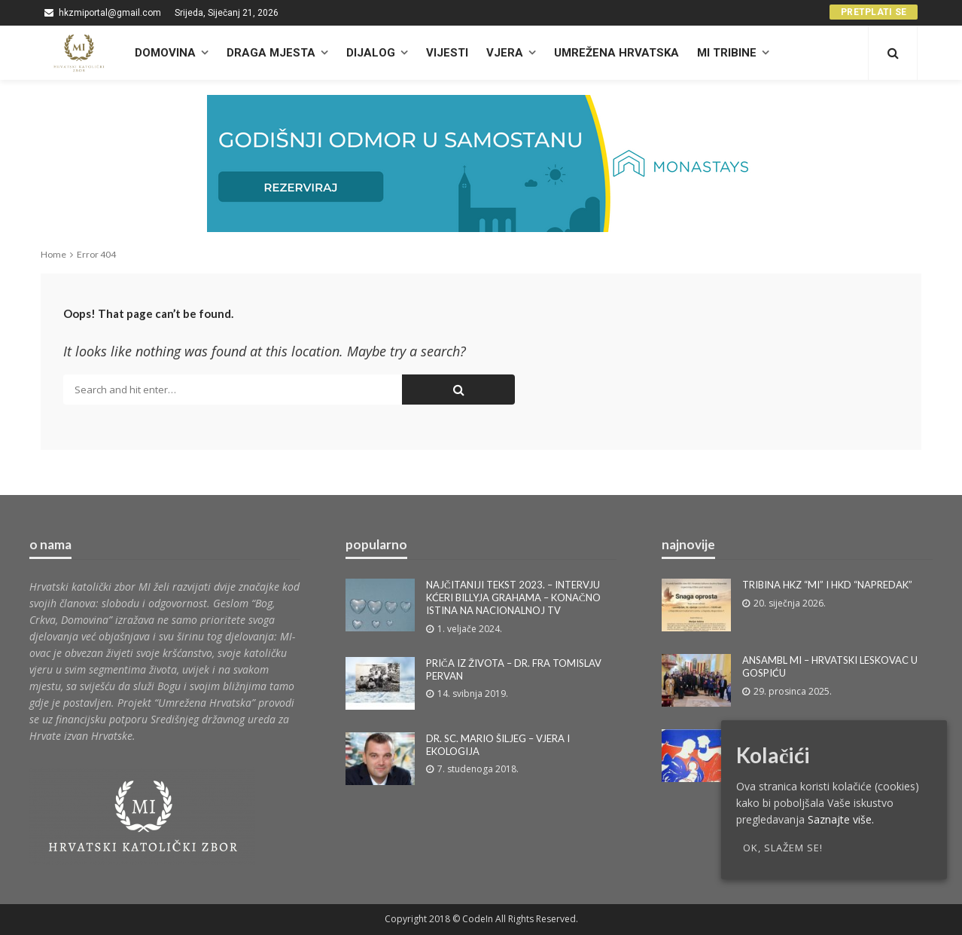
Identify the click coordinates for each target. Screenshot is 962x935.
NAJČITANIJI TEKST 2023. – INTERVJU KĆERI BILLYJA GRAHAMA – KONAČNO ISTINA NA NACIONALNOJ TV (513, 597)
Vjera (504, 53)
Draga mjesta (271, 53)
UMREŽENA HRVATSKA (616, 53)
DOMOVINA (165, 53)
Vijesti (447, 53)
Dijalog (370, 53)
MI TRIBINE (727, 53)
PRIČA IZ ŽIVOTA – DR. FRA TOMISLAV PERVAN (513, 669)
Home (53, 254)
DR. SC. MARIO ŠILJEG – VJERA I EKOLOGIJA (498, 744)
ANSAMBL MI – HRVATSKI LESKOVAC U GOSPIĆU (830, 666)
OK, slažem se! (783, 847)
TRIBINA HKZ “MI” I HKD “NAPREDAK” (827, 585)
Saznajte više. (841, 819)
